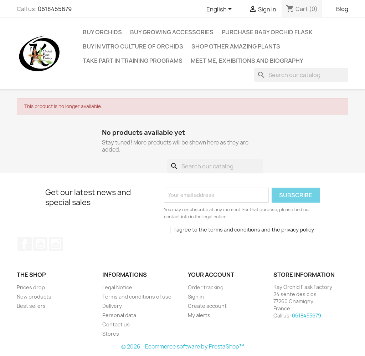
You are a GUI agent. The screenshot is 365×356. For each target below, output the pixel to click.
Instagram (56, 244)
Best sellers (31, 305)
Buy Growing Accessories (172, 32)
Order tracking (205, 287)
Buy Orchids (102, 32)
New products (34, 296)
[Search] (301, 75)
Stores (110, 333)
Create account (207, 305)
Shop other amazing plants (235, 46)
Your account (211, 275)
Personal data (119, 315)
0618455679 (55, 9)
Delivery (112, 305)
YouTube (40, 244)
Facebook (24, 244)
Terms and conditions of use (136, 296)
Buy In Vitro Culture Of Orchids (133, 46)
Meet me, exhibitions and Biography (247, 61)
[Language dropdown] (220, 9)
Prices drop (31, 287)
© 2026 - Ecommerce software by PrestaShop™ (182, 346)
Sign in (196, 296)
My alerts (199, 315)
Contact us (116, 324)
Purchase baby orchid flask (267, 32)
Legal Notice (117, 287)
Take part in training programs (132, 61)
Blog (342, 9)
